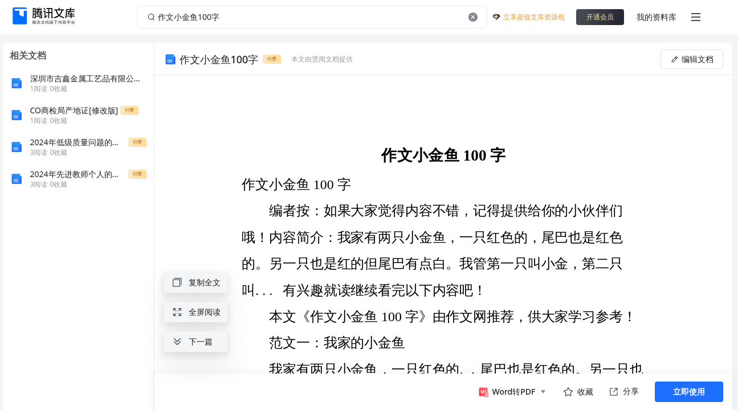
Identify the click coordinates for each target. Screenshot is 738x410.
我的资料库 (656, 16)
